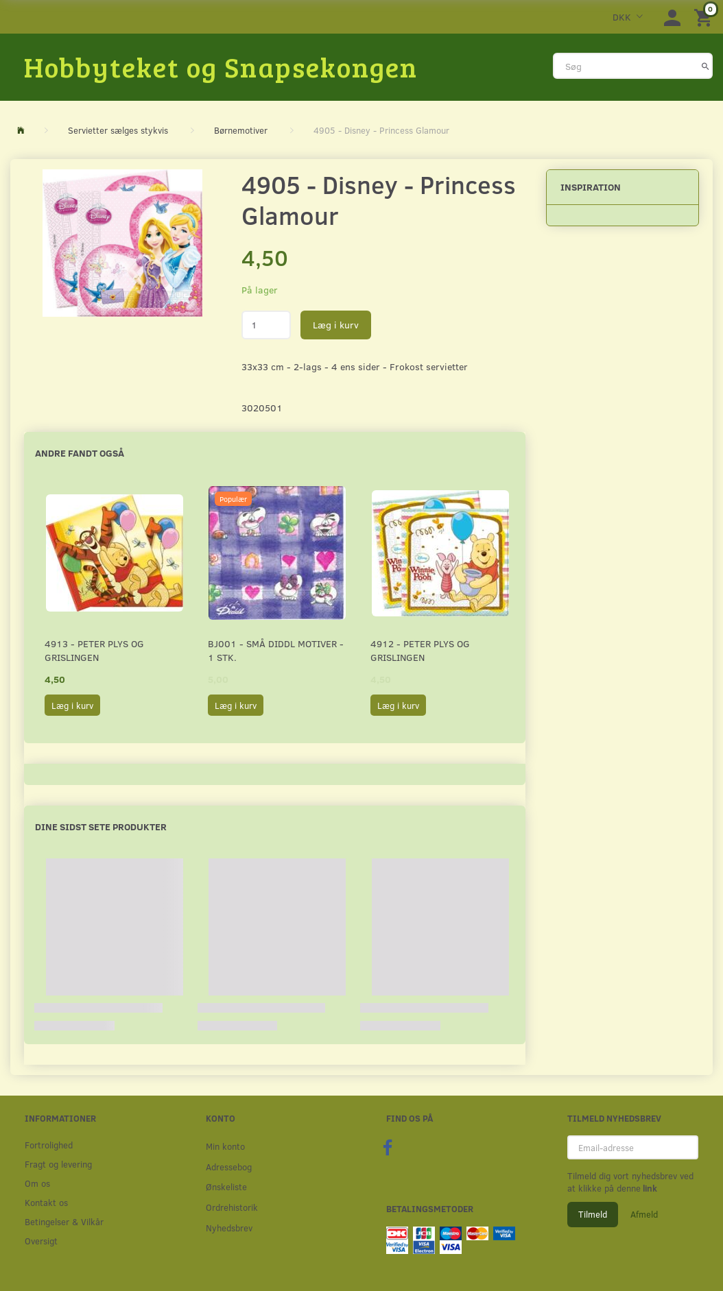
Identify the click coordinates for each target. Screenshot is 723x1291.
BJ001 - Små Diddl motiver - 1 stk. (276, 650)
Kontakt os (46, 1202)
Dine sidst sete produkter (101, 826)
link (649, 1188)
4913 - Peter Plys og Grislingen (94, 650)
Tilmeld (592, 1214)
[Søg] (705, 66)
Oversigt (41, 1240)
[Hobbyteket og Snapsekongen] (221, 66)
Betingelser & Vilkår (64, 1221)
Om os (37, 1183)
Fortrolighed (49, 1144)
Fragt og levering (58, 1164)
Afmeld (644, 1214)
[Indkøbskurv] (705, 17)
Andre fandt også (79, 452)
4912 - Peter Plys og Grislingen (420, 650)
